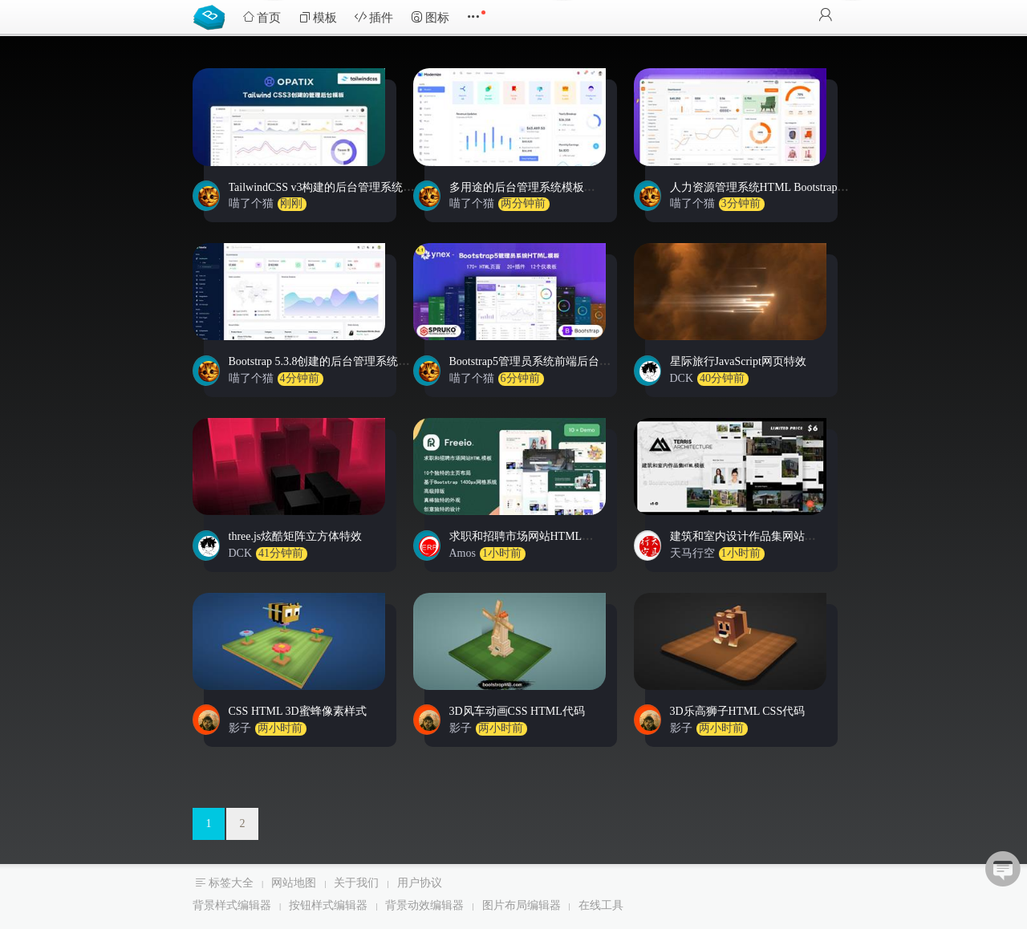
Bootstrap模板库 (213, 16)
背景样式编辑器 (232, 905)
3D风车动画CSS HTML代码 (517, 711)
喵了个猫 (251, 203)
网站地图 (293, 883)
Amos (462, 553)
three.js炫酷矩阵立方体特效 (296, 536)
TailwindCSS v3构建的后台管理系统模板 (327, 187)
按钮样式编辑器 (328, 905)
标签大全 (231, 883)
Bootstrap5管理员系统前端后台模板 (535, 361)
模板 (317, 17)
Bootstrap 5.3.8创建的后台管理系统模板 (325, 361)
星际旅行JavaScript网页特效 (738, 361)
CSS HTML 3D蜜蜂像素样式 (298, 711)
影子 (240, 728)
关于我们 (356, 883)
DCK (682, 378)
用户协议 (419, 883)
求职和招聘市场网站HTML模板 (527, 536)
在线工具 (600, 905)
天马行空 (692, 553)
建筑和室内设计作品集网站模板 (748, 536)
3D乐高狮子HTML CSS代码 (738, 711)
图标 (430, 17)
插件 (374, 17)
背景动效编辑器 (424, 905)
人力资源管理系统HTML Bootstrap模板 (765, 187)
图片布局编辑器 (521, 905)
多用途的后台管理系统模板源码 (528, 187)
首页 (261, 17)
